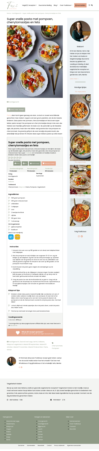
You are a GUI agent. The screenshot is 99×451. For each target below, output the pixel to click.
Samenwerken (75, 423)
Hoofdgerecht (16, 15)
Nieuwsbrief (41, 447)
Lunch (40, 431)
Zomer (40, 436)
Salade (8, 436)
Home (9, 15)
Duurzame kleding (45, 6)
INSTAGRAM (14, 402)
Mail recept (35, 165)
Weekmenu (10, 425)
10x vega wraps (80, 164)
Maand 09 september (31, 346)
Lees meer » (74, 80)
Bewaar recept (49, 165)
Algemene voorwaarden (74, 447)
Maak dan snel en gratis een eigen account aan (37, 335)
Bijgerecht (41, 428)
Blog (55, 6)
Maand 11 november (20, 349)
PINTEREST (57, 402)
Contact (73, 428)
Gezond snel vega (26, 343)
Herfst (35, 343)
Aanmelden (80, 6)
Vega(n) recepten (28, 6)
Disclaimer (21, 447)
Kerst (8, 441)
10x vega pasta (80, 93)
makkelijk (28, 154)
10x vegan (80, 128)
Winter (9, 351)
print (16, 165)
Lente (40, 433)
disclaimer (13, 327)
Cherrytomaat (57, 347)
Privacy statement (59, 447)
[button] (92, 6)
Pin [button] (24, 165)
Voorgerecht (42, 423)
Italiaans (11, 183)
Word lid (73, 431)
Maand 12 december (36, 349)
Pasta (9, 117)
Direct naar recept (16, 111)
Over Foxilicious (65, 6)
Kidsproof (22, 189)
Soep (8, 439)
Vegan (8, 431)
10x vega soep (80, 197)
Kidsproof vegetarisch (15, 346)
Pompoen (55, 350)
